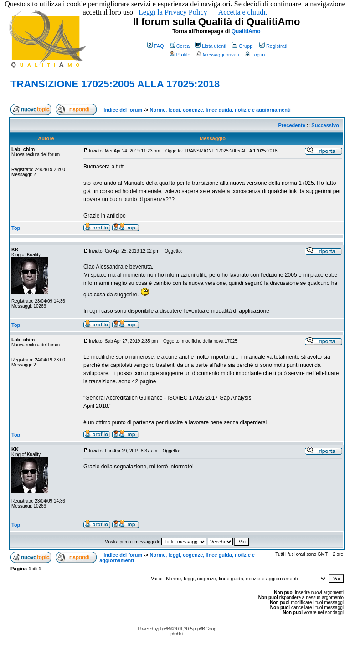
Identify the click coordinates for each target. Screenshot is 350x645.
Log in (255, 54)
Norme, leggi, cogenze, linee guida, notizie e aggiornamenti (220, 109)
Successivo (325, 125)
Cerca (180, 46)
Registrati (273, 46)
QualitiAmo (246, 31)
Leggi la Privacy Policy (173, 12)
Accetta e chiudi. (243, 12)
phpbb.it (176, 633)
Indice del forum (122, 109)
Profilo (180, 54)
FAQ (155, 46)
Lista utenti (210, 46)
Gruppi (243, 46)
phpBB (164, 628)
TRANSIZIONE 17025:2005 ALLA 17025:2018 (115, 84)
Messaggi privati (217, 54)
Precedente (291, 125)
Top (15, 228)
